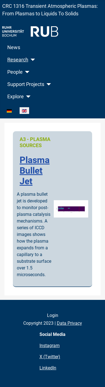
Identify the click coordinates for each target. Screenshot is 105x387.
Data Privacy (69, 323)
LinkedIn (47, 368)
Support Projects (25, 84)
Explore (15, 96)
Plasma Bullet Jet (35, 171)
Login (52, 315)
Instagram (49, 345)
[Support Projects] (47, 84)
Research (17, 60)
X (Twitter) (49, 356)
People (15, 72)
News (13, 47)
